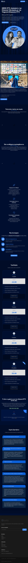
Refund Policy (3, 544)
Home (2, 535)
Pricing (2, 536)
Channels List (3, 537)
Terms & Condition (4, 561)
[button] (2, 163)
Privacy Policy (3, 545)
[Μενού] (26, 1)
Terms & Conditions (4, 546)
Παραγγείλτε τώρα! (14, 295)
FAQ (2, 543)
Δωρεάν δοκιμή (22, 1)
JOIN (24, 529)
